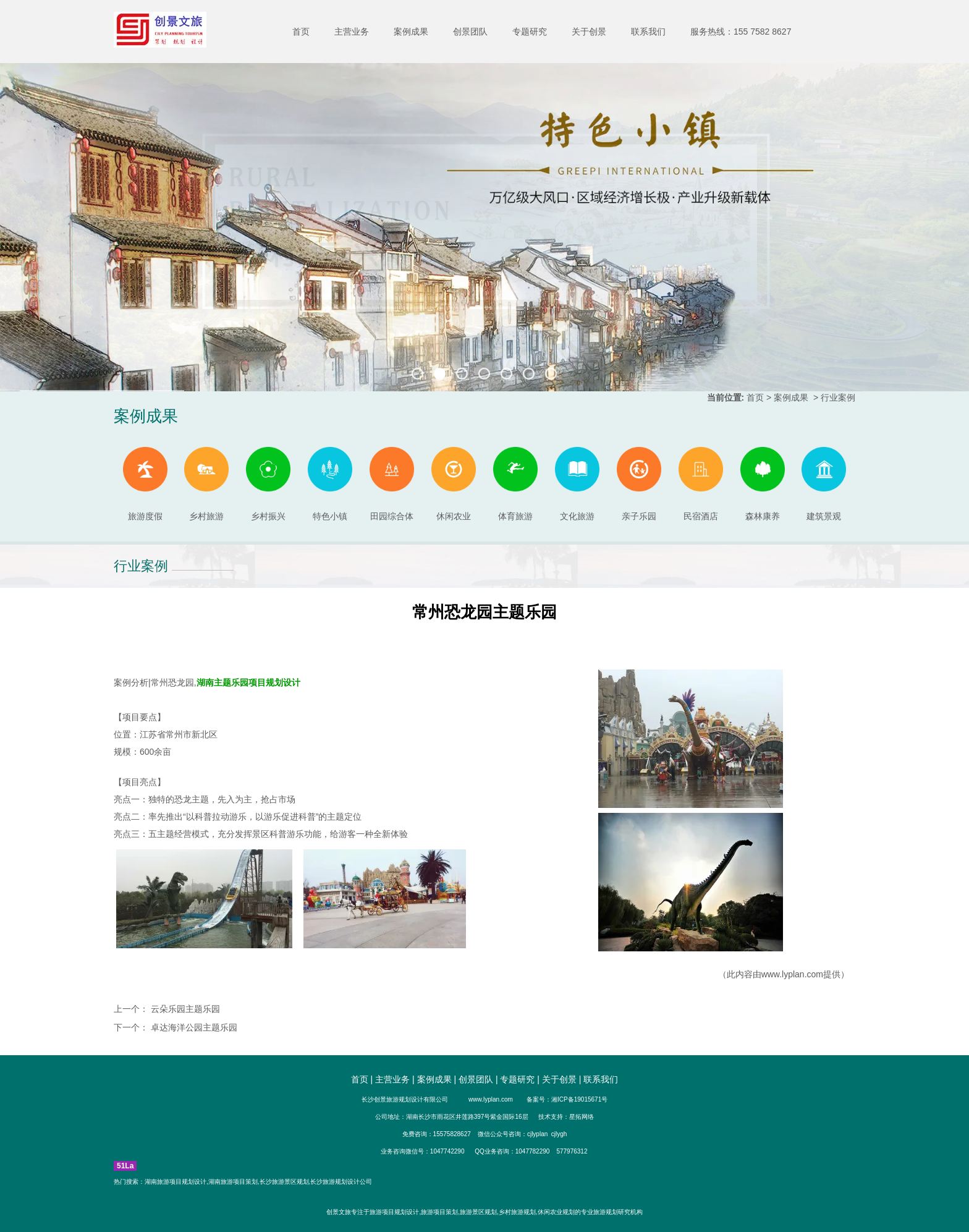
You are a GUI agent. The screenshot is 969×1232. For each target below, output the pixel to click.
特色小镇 (330, 484)
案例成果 (411, 31)
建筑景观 (824, 484)
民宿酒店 (701, 484)
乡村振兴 (268, 484)
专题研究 (529, 31)
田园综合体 (392, 484)
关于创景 (589, 31)
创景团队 (470, 31)
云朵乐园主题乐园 (184, 1009)
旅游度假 (145, 484)
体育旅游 (515, 484)
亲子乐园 (639, 484)
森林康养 (762, 484)
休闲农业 (453, 484)
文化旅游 (577, 484)
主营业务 (351, 31)
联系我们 (648, 31)
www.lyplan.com (792, 974)
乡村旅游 (206, 484)
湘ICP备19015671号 (579, 1099)
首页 (301, 31)
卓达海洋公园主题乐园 (192, 1027)
